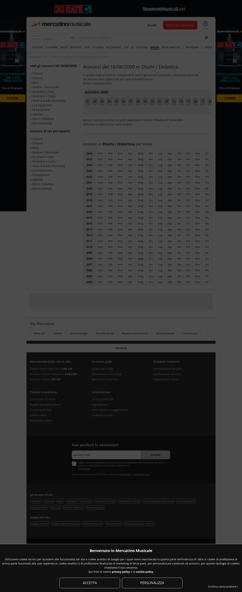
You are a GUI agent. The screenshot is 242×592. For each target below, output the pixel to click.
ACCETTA (90, 582)
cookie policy (144, 572)
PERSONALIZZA (152, 582)
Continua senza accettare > (223, 586)
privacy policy (121, 572)
